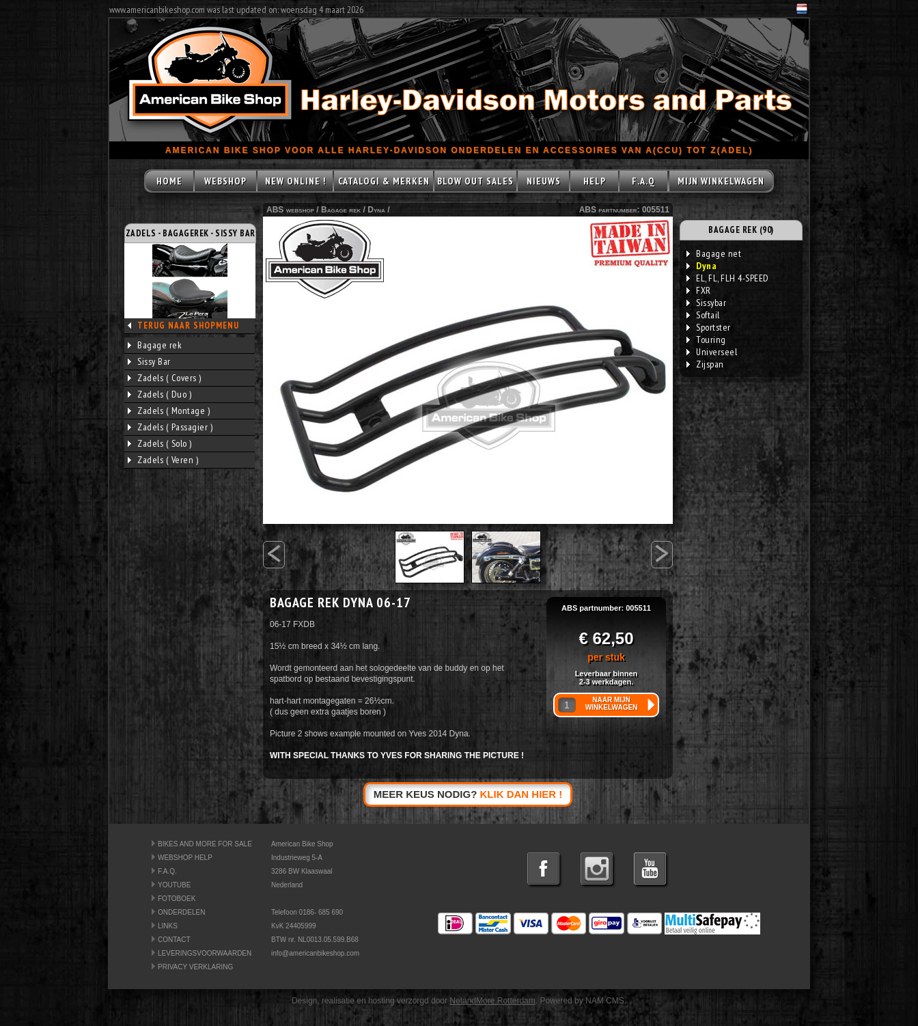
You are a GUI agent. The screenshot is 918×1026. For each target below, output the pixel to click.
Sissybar (706, 302)
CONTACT (174, 939)
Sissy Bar (149, 361)
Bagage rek (155, 345)
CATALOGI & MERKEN (384, 181)
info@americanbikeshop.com (315, 953)
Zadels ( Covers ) (164, 378)
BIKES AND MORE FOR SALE (205, 844)
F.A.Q (643, 181)
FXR (698, 290)
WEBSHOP (225, 181)
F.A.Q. (167, 871)
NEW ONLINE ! (295, 181)
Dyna (376, 209)
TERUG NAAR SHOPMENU (188, 325)
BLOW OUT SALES (475, 181)
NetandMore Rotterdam (492, 1001)
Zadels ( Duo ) (159, 394)
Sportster (708, 327)
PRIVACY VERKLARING (195, 967)
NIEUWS (544, 181)
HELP (594, 181)
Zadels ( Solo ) (160, 443)
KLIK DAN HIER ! (521, 794)
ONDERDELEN (181, 912)
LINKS (168, 926)
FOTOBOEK (176, 898)
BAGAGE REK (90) (741, 230)
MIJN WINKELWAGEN (721, 181)
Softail (703, 315)
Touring (706, 339)
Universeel (711, 352)
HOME (169, 181)
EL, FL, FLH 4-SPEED (727, 278)
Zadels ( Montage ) (169, 410)
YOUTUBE (174, 885)
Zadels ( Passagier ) (170, 427)
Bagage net (713, 253)
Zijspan (705, 364)
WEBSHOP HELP (185, 857)
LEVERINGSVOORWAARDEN (204, 953)
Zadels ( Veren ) (163, 460)
